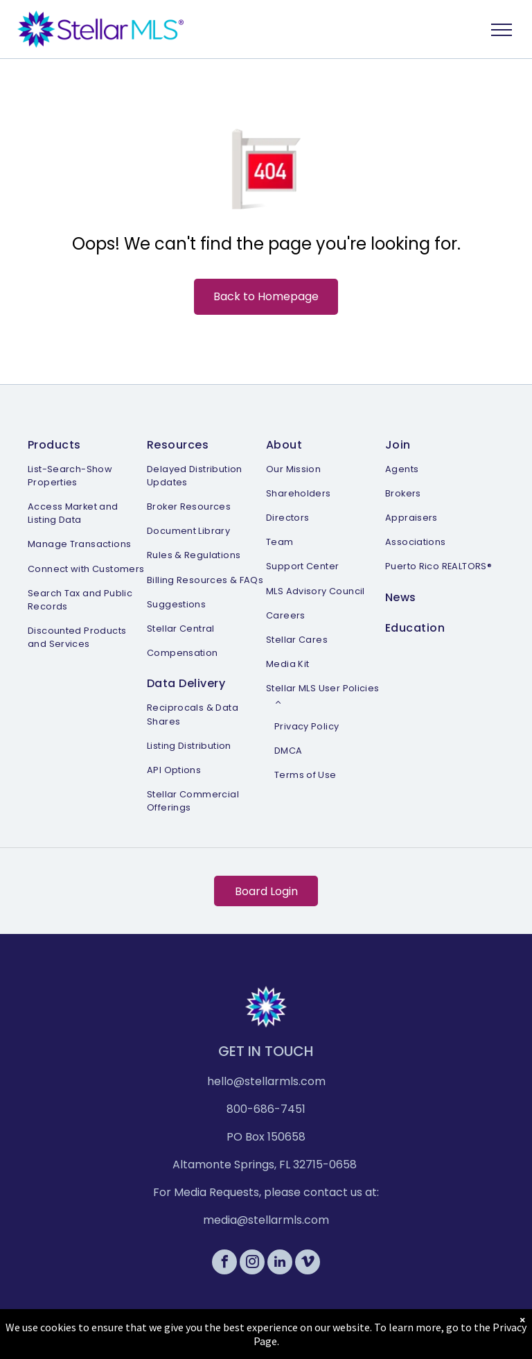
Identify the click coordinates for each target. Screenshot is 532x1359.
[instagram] (252, 1263)
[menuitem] (87, 541)
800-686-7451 (266, 1109)
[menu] (502, 30)
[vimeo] (307, 1263)
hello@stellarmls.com (266, 1081)
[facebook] (224, 1263)
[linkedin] (279, 1263)
